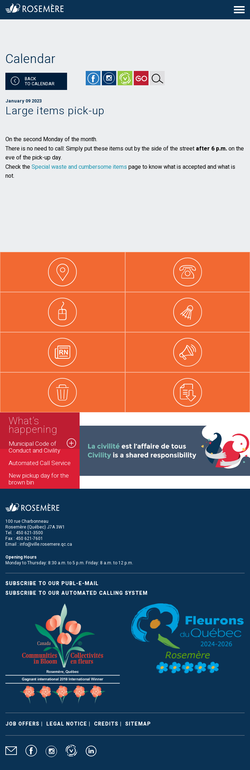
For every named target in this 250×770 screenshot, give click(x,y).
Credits (106, 724)
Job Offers (22, 724)
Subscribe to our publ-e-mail (52, 583)
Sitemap (138, 724)
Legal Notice (66, 724)
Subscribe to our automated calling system (76, 593)
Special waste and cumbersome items (79, 167)
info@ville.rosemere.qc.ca (46, 544)
